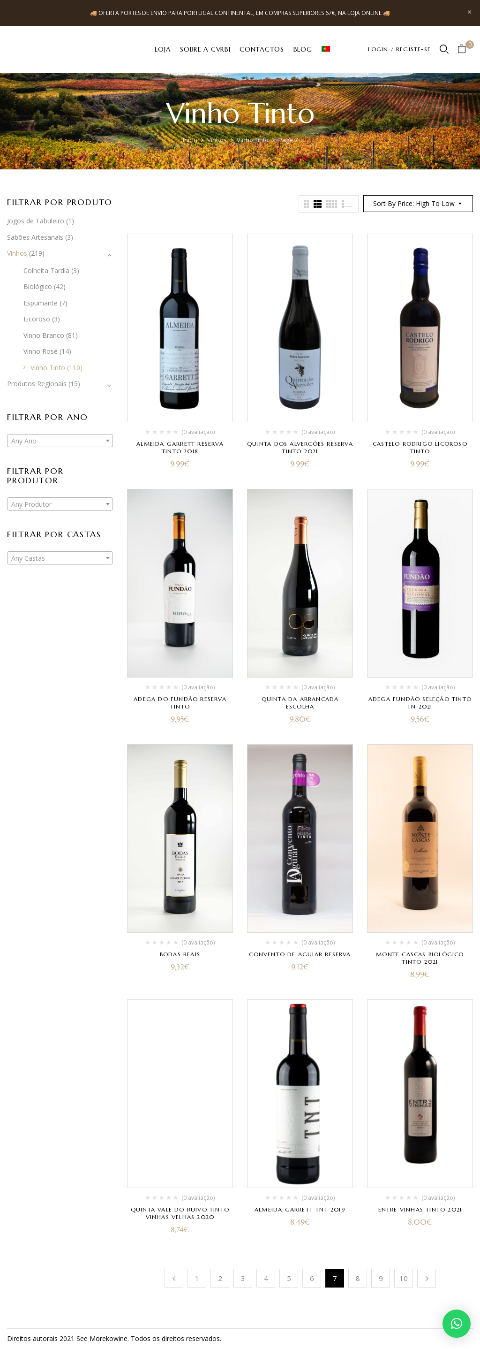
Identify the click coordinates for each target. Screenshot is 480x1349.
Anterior (174, 1278)
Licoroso (36, 318)
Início (190, 140)
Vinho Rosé (40, 351)
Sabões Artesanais (35, 237)
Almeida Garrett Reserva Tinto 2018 (180, 447)
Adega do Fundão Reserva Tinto (180, 702)
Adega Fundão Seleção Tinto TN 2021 (420, 702)
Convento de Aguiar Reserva (300, 954)
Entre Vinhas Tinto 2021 (420, 1209)
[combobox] (60, 440)
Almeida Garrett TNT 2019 (300, 1209)
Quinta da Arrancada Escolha (300, 702)
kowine (117, 1338)
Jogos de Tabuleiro (35, 220)
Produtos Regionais (37, 383)
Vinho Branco (43, 335)
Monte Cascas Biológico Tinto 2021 (420, 958)
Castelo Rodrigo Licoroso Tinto (420, 447)
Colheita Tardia (46, 270)
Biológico (37, 286)
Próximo (426, 1278)
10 (403, 1278)
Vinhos (217, 140)
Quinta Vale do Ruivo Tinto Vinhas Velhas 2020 (180, 1213)
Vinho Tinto (253, 140)
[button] (465, 49)
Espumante (40, 302)
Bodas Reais (180, 954)
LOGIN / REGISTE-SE (399, 49)
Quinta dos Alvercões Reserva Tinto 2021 (300, 447)
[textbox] (60, 441)
